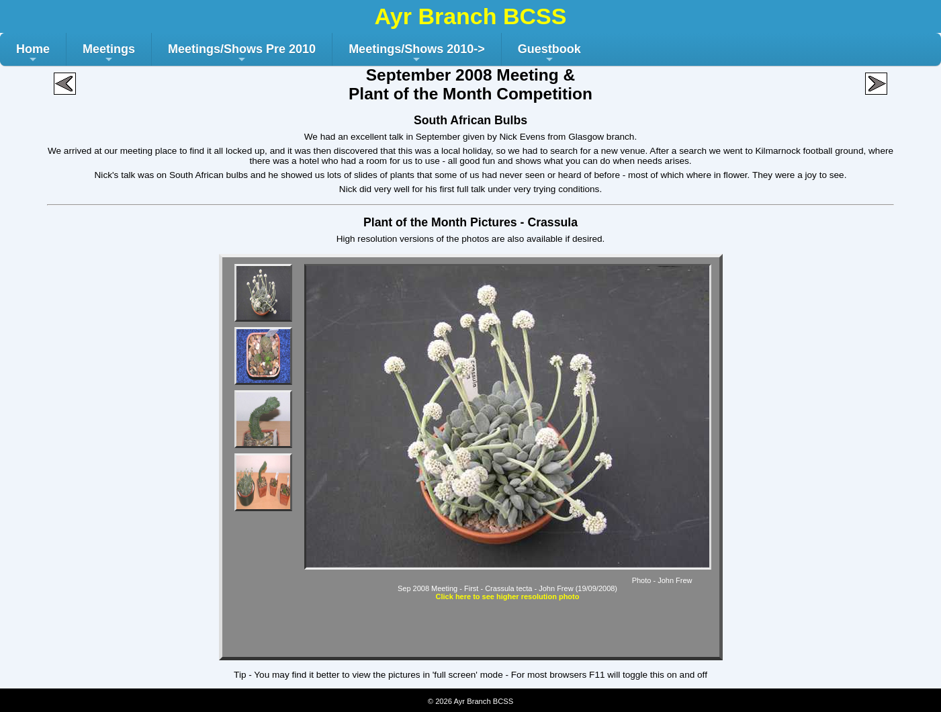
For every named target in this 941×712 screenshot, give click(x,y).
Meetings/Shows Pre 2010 (242, 54)
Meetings (109, 54)
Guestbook (549, 54)
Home (33, 54)
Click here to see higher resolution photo (508, 596)
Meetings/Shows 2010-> (417, 54)
